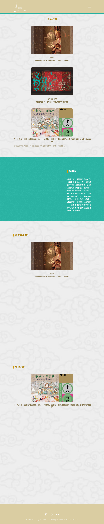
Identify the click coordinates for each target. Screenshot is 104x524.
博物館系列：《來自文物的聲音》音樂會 (52, 102)
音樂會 (52, 58)
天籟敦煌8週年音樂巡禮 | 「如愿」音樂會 (52, 60)
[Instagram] (51, 514)
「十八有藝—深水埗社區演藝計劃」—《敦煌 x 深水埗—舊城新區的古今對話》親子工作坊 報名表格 (52, 151)
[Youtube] (57, 514)
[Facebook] (46, 514)
